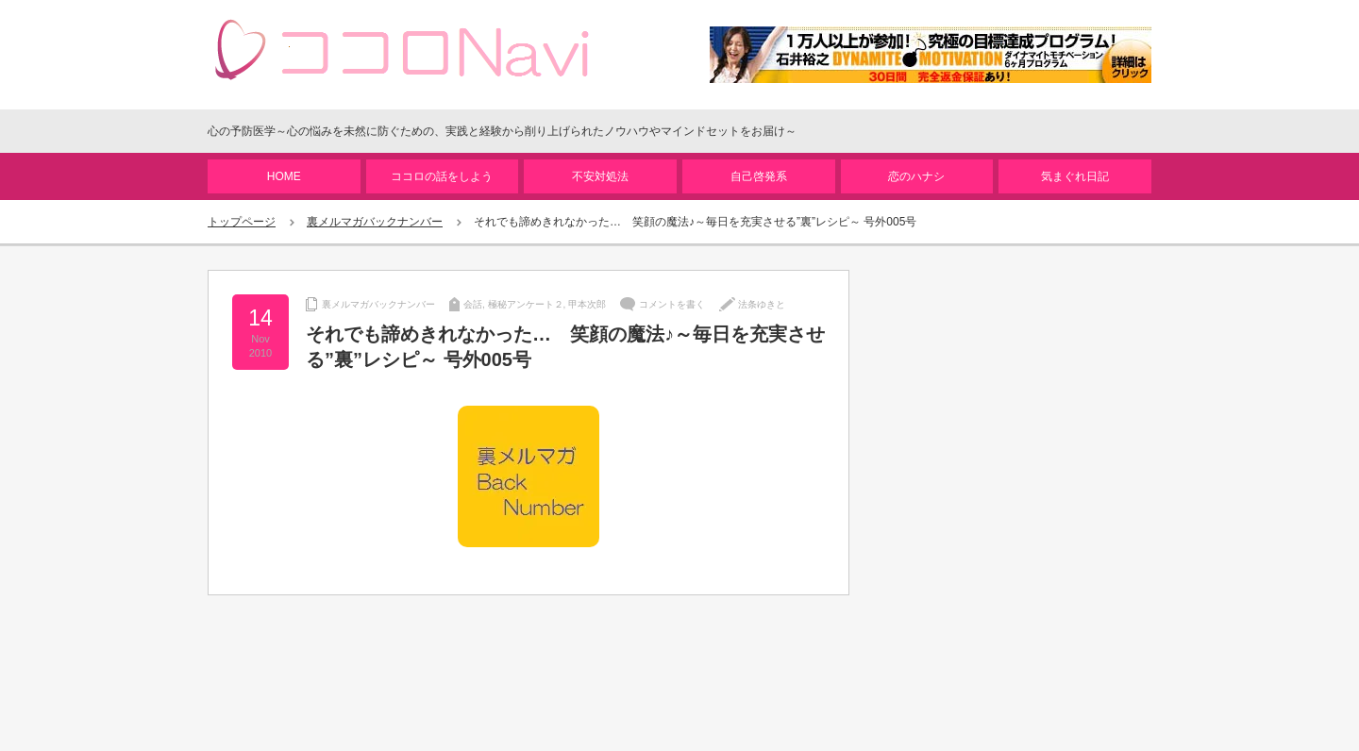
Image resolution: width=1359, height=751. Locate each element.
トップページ (242, 221)
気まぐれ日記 (1075, 176)
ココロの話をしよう (442, 176)
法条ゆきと (761, 304)
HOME (284, 176)
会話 (472, 304)
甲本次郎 (587, 304)
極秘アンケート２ (525, 304)
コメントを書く (672, 304)
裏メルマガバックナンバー (375, 221)
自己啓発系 (758, 176)
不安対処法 (600, 176)
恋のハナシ (916, 176)
